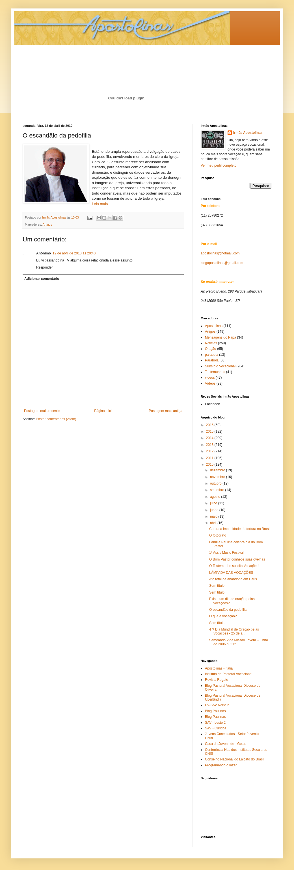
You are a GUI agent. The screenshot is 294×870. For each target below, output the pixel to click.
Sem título (216, 586)
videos (210, 378)
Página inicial (104, 411)
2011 (210, 458)
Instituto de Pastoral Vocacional (228, 674)
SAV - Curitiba (215, 728)
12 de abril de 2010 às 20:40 (74, 253)
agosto (215, 497)
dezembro (218, 470)
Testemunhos (215, 372)
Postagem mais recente (42, 411)
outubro (216, 483)
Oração (210, 349)
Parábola (212, 360)
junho (214, 510)
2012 (210, 451)
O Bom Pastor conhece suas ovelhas (237, 559)
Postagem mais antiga (165, 411)
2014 (210, 438)
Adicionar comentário (41, 279)
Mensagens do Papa (220, 337)
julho (214, 503)
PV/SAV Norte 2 (217, 705)
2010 (210, 464)
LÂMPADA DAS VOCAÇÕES (231, 573)
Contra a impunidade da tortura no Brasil (239, 529)
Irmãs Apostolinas (248, 133)
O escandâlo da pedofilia (228, 610)
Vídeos (210, 383)
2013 (210, 445)
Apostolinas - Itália (219, 668)
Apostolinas (213, 326)
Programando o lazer (221, 765)
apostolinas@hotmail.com (220, 253)
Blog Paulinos (215, 711)
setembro (217, 490)
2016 (210, 425)
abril (213, 523)
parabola (211, 355)
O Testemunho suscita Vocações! (234, 566)
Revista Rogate (216, 680)
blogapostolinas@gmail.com (222, 263)
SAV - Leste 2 (215, 723)
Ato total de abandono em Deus (233, 579)
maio (214, 516)
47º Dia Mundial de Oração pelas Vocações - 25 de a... (234, 631)
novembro (218, 477)
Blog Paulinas (215, 717)
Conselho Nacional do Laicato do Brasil (234, 759)
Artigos (47, 224)
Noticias (211, 343)
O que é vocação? (223, 616)
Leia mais (100, 204)
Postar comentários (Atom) (56, 419)
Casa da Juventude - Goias (225, 744)
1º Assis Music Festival (226, 553)
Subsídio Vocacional (220, 366)
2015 (210, 431)
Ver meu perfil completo (218, 165)
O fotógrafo (217, 535)
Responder (44, 267)
